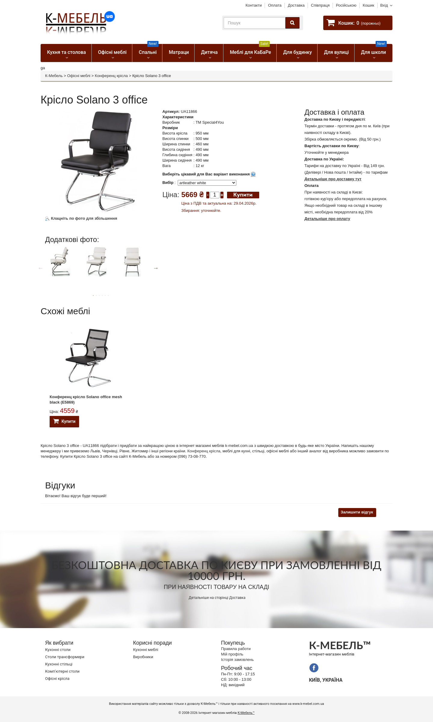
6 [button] (108, 296)
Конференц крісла (111, 75)
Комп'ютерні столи (62, 671)
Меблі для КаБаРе (250, 49)
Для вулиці (336, 52)
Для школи (374, 49)
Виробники (143, 657)
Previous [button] (41, 268)
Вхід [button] (384, 5)
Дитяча (209, 52)
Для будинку (297, 52)
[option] (62, 266)
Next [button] (156, 268)
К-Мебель (54, 75)
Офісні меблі (112, 52)
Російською (346, 5)
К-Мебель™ (246, 713)
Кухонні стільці (58, 664)
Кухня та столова (66, 52)
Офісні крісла (57, 678)
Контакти (253, 5)
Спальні (148, 49)
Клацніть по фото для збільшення (81, 218)
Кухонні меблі (145, 649)
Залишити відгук (357, 512)
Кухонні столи (58, 649)
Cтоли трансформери (64, 657)
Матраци (179, 52)
